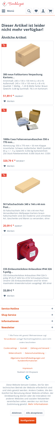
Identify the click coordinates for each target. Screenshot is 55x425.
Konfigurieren (27, 420)
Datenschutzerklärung (34, 353)
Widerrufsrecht (15, 353)
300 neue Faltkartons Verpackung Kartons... (22, 76)
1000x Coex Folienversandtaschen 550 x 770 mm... (26, 141)
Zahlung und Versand (40, 348)
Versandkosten (10, 339)
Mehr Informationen (38, 404)
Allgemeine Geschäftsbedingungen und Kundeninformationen (28, 359)
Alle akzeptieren (34, 412)
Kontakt (23, 348)
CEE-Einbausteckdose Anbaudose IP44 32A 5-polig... (27, 270)
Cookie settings (10, 348)
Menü (8, 11)
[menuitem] (8, 11)
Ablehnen (17, 412)
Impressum (28, 368)
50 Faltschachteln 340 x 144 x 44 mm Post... (24, 206)
